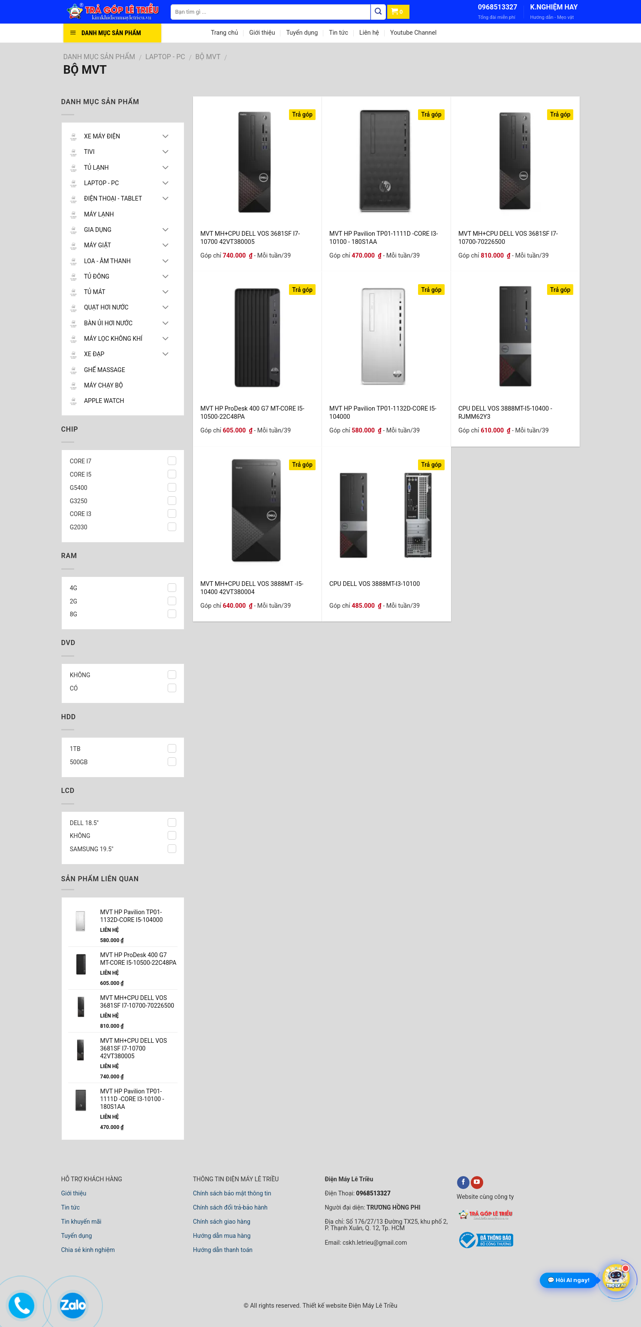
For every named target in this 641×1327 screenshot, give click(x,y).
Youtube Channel (413, 32)
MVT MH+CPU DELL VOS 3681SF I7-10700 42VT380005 (250, 237)
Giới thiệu (262, 32)
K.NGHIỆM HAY (554, 7)
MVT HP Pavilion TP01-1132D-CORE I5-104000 (382, 412)
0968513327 (498, 7)
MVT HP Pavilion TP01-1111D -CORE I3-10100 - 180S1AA (383, 237)
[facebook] (463, 1182)
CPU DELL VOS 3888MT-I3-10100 (374, 584)
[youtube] (477, 1182)
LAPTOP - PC (165, 57)
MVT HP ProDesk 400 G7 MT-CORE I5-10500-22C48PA (252, 412)
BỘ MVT (208, 57)
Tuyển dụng (302, 32)
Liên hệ (369, 32)
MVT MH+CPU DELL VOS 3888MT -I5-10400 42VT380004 (251, 587)
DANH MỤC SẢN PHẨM (99, 57)
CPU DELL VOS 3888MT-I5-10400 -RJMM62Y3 (505, 412)
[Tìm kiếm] (378, 12)
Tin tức (338, 32)
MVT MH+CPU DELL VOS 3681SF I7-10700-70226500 (508, 237)
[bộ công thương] (485, 1247)
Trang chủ (224, 32)
